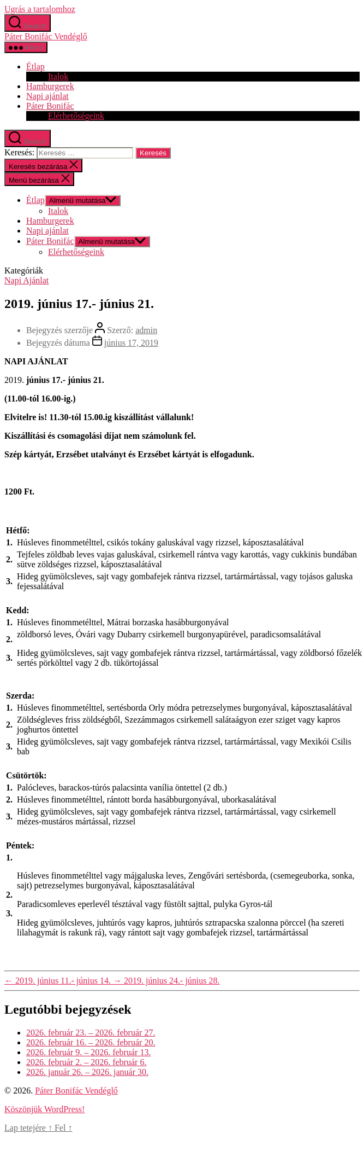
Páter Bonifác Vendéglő (45, 36)
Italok (58, 76)
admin (146, 330)
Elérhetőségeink (76, 115)
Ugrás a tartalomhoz (39, 9)
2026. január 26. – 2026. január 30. (87, 1072)
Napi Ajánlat (26, 280)
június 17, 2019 (131, 342)
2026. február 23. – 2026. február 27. (90, 1032)
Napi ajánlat (47, 96)
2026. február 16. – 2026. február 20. (90, 1042)
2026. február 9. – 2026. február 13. (88, 1052)
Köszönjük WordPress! (44, 1109)
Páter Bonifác (50, 106)
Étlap (35, 66)
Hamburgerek (50, 86)
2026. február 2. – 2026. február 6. (86, 1062)
